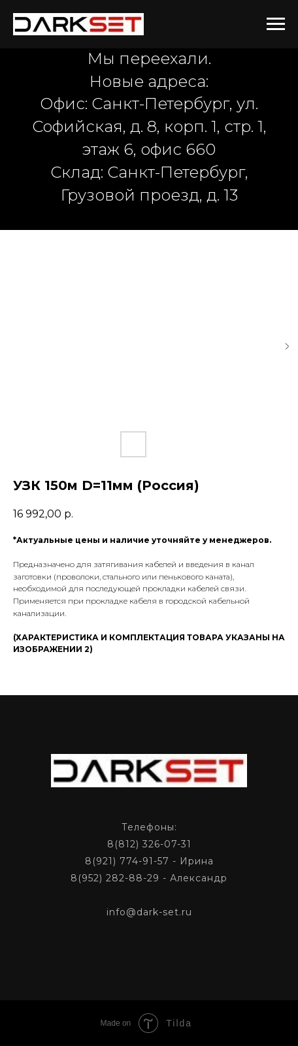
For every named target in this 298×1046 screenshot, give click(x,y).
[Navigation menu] (276, 24)
